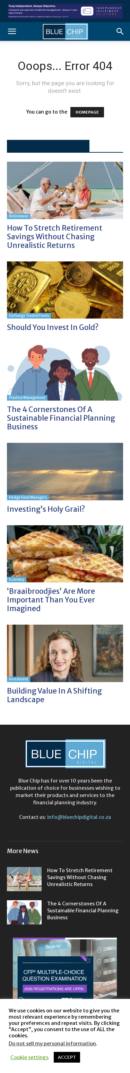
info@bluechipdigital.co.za (79, 817)
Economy (16, 579)
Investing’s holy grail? (46, 509)
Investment (18, 679)
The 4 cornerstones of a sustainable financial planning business (61, 418)
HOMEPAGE (87, 112)
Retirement (18, 216)
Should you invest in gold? (52, 327)
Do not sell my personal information (52, 1043)
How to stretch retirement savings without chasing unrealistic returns (54, 236)
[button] (12, 31)
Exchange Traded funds (29, 315)
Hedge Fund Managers (28, 497)
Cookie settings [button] (29, 1057)
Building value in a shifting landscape (54, 695)
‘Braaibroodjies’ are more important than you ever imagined (51, 600)
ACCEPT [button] (67, 1057)
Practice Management (27, 397)
